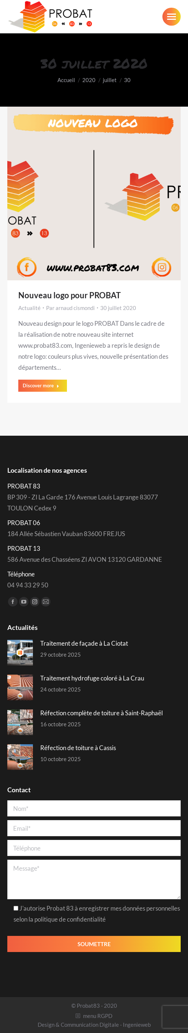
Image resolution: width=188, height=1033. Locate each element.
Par (70, 308)
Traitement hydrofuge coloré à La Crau (92, 678)
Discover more (41, 385)
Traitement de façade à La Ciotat (84, 643)
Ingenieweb (137, 1024)
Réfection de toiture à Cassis (78, 748)
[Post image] (20, 652)
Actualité (29, 308)
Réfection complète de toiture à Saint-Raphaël (101, 713)
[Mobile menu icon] (171, 17)
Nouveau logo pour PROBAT (69, 295)
